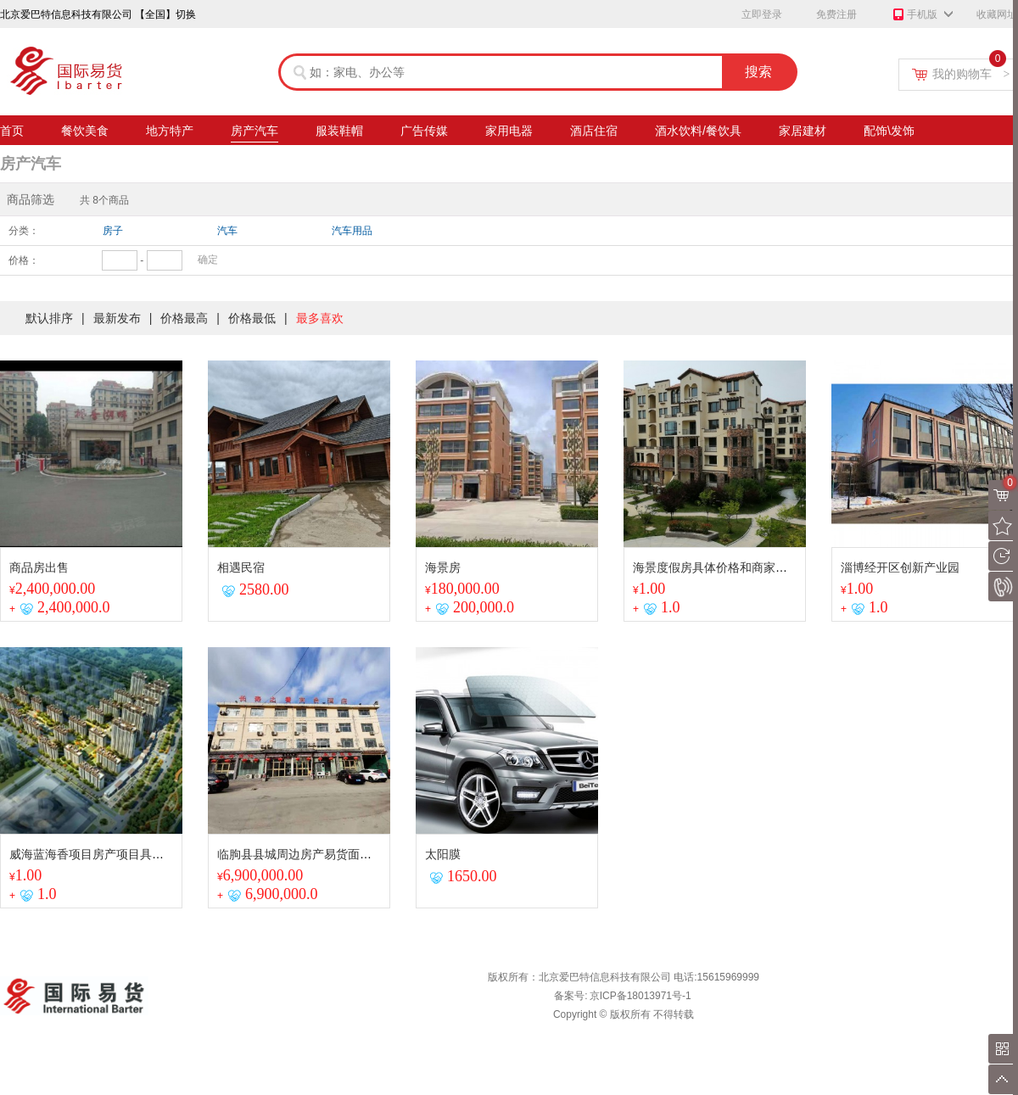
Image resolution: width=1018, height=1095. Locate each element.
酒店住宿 (594, 133)
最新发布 (117, 318)
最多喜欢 (320, 318)
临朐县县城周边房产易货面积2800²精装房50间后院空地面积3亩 (384, 854)
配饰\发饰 (889, 133)
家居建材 (802, 133)
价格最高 (184, 318)
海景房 (443, 567)
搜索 (758, 71)
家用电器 (509, 133)
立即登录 (761, 14)
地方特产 (169, 133)
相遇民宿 (241, 567)
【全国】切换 (165, 14)
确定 (208, 259)
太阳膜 (443, 854)
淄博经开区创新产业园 (900, 567)
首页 (12, 133)
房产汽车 (254, 133)
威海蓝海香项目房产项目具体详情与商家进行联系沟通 (151, 854)
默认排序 (49, 318)
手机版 (914, 15)
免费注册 (836, 14)
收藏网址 (996, 14)
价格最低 (252, 318)
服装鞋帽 (339, 133)
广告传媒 (424, 133)
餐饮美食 (85, 133)
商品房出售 (39, 567)
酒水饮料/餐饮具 (698, 133)
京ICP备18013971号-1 (640, 996)
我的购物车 (971, 74)
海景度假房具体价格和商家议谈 (716, 567)
